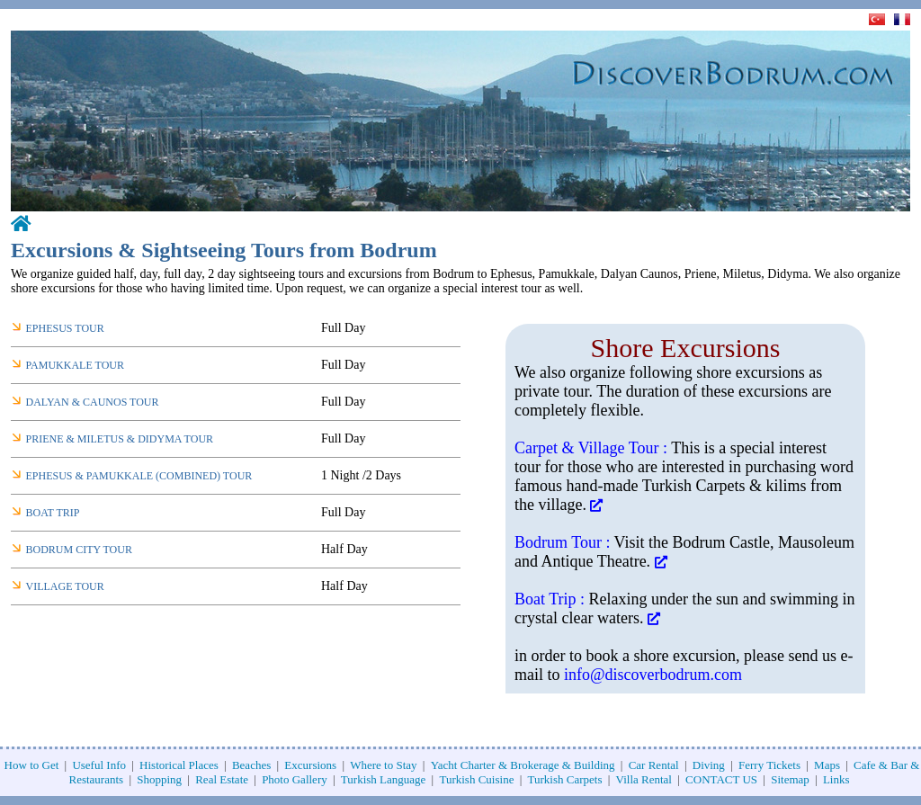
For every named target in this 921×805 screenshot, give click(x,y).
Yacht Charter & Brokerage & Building (523, 765)
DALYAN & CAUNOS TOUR (92, 402)
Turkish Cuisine (476, 779)
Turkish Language (383, 779)
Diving (709, 765)
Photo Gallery (294, 779)
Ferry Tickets (769, 765)
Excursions (310, 765)
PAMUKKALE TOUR (75, 365)
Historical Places (179, 765)
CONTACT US (721, 779)
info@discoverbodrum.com (653, 675)
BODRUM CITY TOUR (79, 549)
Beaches (251, 765)
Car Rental (654, 765)
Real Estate (221, 779)
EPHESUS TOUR (65, 328)
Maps (827, 765)
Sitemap (790, 779)
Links (836, 779)
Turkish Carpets (565, 779)
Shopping (159, 779)
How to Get (31, 765)
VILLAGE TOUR (65, 586)
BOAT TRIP (53, 512)
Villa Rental (644, 779)
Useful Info (99, 765)
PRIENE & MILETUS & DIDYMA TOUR (120, 439)
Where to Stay (383, 765)
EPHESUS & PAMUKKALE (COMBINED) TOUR (139, 476)
